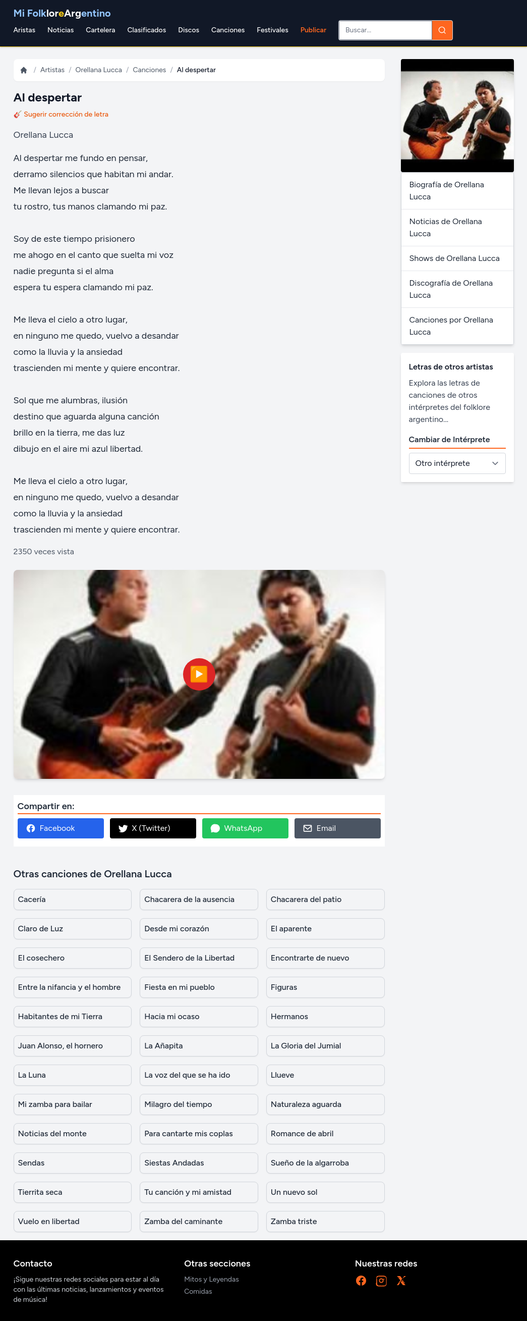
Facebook (50, 828)
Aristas (24, 30)
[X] (401, 1281)
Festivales (272, 30)
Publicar (313, 30)
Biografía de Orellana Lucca (446, 190)
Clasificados (147, 30)
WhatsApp (236, 828)
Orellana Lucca (99, 70)
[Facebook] (361, 1281)
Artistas (52, 70)
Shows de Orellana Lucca (454, 258)
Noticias (60, 30)
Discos (188, 30)
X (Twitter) (144, 828)
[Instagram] (381, 1281)
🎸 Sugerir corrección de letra (61, 114)
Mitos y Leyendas (211, 1279)
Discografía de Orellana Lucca (451, 289)
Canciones (228, 30)
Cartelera (100, 30)
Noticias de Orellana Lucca (445, 227)
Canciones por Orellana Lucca (451, 326)
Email (319, 828)
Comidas (198, 1291)
